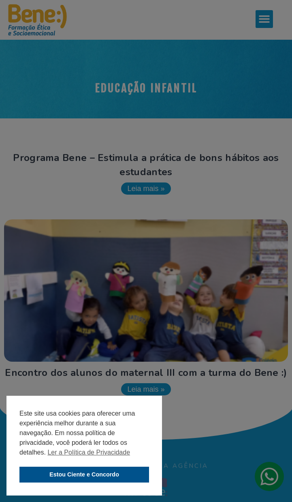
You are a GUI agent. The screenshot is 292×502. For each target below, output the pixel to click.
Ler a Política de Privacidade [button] (88, 452)
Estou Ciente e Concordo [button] (84, 474)
